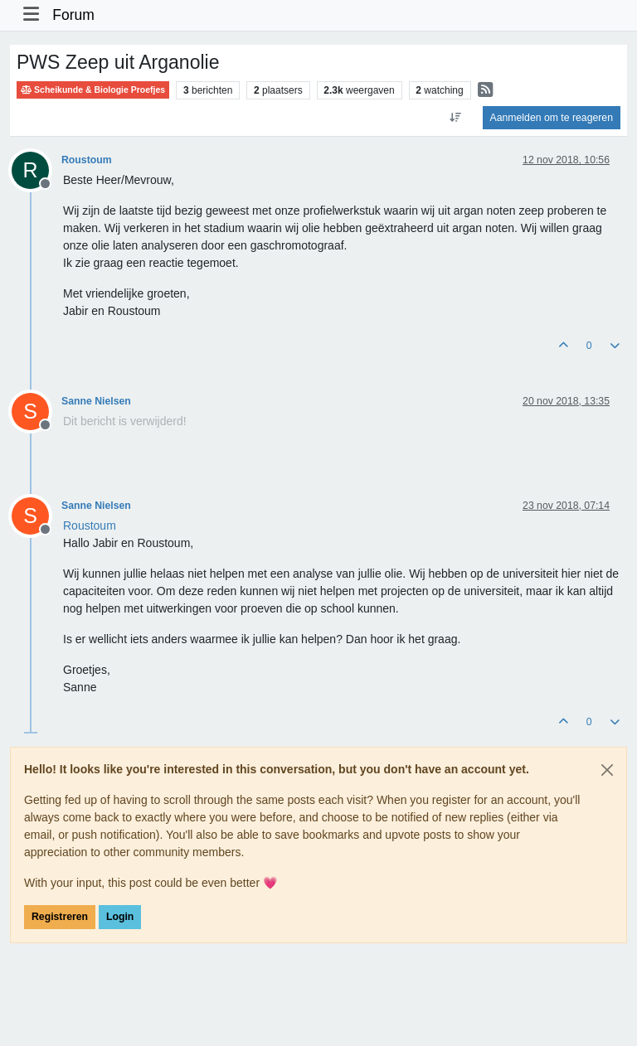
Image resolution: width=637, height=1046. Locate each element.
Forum (73, 15)
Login (120, 917)
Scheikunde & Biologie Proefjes (93, 90)
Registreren (60, 917)
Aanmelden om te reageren (551, 117)
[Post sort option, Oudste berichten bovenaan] (455, 117)
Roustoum (86, 160)
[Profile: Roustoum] (89, 525)
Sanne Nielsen (96, 401)
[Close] (607, 770)
